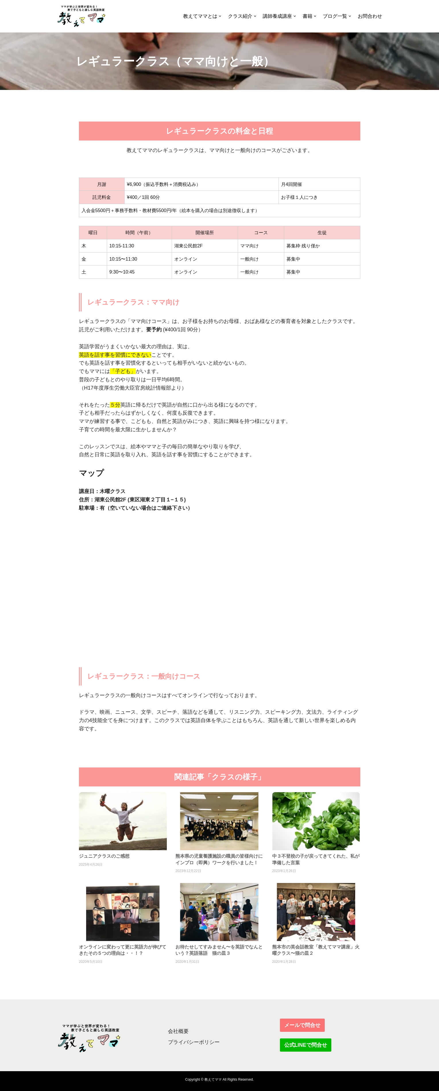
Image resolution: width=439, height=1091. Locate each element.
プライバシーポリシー (194, 1042)
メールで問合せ (302, 1025)
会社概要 (178, 1031)
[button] (220, 16)
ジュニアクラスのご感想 (104, 856)
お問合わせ (370, 16)
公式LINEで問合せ (305, 1045)
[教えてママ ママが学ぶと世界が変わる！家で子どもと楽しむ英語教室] (81, 16)
